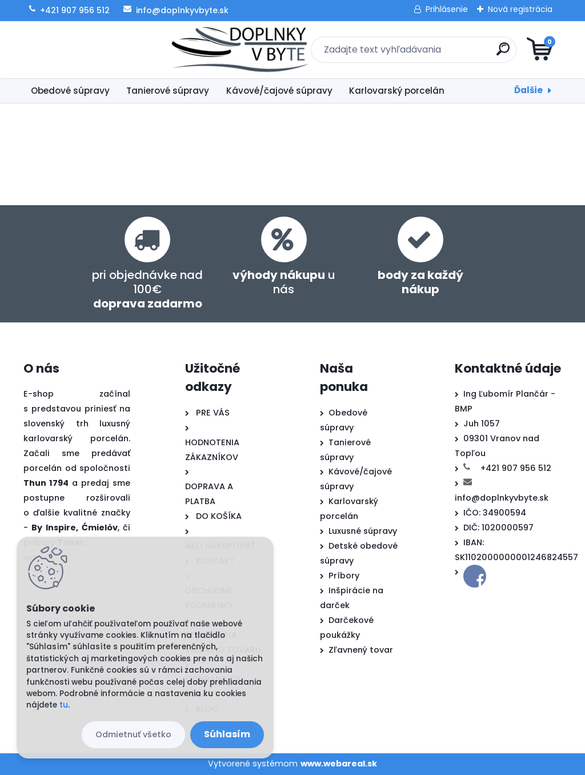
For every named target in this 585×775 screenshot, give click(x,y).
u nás (284, 282)
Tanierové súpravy (167, 91)
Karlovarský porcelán (396, 91)
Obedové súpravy (70, 91)
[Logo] (93, 49)
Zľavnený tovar (360, 650)
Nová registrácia (520, 9)
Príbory (343, 575)
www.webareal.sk (338, 763)
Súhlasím (227, 734)
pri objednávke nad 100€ (147, 289)
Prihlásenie (447, 9)
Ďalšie (528, 90)
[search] (429, 53)
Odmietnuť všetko (133, 734)
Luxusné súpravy (362, 531)
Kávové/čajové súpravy (279, 91)
